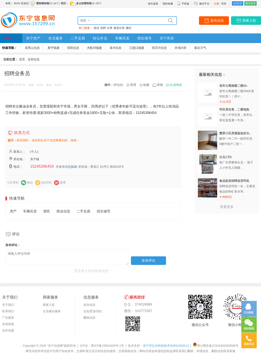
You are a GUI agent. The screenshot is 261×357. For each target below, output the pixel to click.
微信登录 (250, 3)
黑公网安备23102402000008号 (215, 345)
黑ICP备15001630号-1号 (107, 345)
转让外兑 (100, 38)
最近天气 (200, 47)
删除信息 (89, 317)
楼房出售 (119, 28)
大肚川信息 (94, 47)
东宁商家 (167, 38)
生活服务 (55, 38)
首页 (22, 59)
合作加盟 (8, 330)
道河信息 (116, 47)
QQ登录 (237, 3)
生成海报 (176, 85)
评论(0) (118, 85)
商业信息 (63, 211)
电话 (96, 28)
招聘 (103, 28)
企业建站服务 (52, 311)
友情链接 (8, 324)
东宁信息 (53, 47)
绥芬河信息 (159, 47)
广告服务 (8, 317)
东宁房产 (33, 38)
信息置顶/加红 (92, 311)
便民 (46, 211)
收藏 (146, 85)
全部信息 (34, 59)
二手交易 (78, 38)
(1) (72, 166)
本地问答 (181, 47)
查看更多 (227, 207)
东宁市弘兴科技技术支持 (165, 345)
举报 (160, 85)
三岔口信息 (136, 47)
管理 (133, 85)
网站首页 (11, 38)
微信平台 (204, 3)
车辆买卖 (122, 38)
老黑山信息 (32, 47)
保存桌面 (153, 3)
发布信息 (217, 20)
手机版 (183, 3)
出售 (110, 28)
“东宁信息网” (55, 345)
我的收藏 (168, 3)
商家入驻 (249, 20)
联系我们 (8, 311)
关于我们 (8, 304)
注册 (216, 3)
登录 (223, 3)
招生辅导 (144, 38)
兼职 (128, 28)
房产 (13, 211)
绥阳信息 (73, 47)
